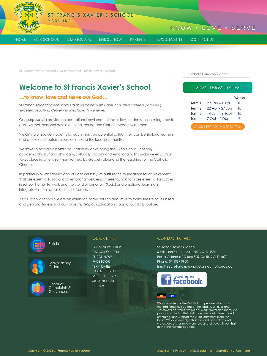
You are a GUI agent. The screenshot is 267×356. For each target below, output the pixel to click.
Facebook (101, 261)
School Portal (105, 276)
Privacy (180, 350)
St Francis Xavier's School (77, 17)
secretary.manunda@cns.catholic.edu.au (199, 266)
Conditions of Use (228, 350)
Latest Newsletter (106, 247)
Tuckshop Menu (105, 252)
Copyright (164, 350)
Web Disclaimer (201, 350)
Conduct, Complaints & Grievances (60, 288)
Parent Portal (104, 271)
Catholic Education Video (208, 74)
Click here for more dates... (218, 127)
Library (98, 286)
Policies (54, 244)
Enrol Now (102, 257)
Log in (249, 350)
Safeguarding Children (60, 265)
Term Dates (101, 266)
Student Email (103, 281)
